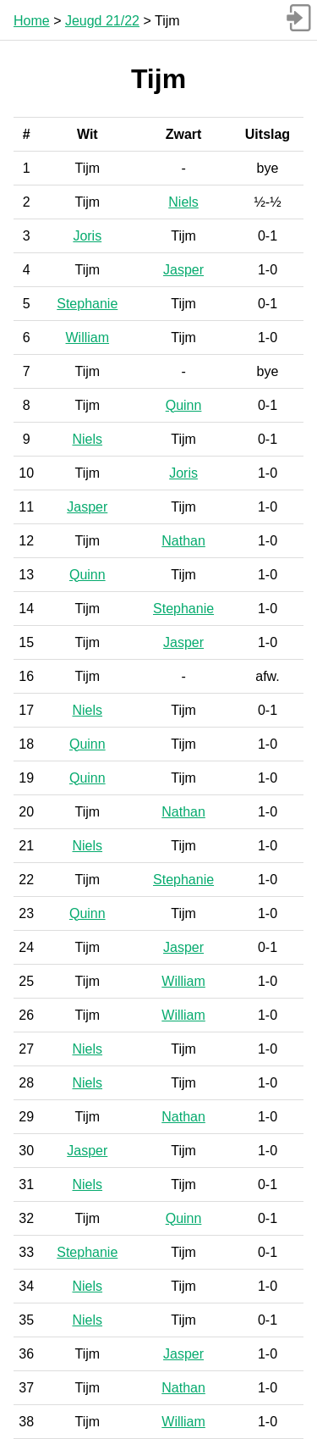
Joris (87, 236)
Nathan (183, 541)
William (88, 337)
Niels (183, 202)
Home (32, 21)
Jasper (183, 270)
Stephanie (87, 303)
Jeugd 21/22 (102, 21)
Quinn (184, 405)
